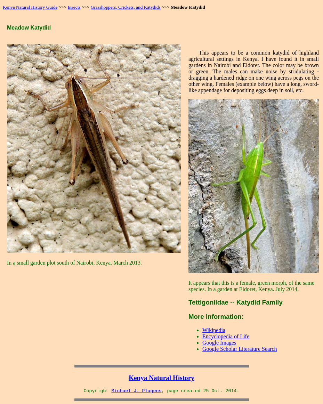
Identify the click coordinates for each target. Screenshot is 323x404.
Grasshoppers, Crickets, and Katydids (126, 7)
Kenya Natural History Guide (30, 7)
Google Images (219, 343)
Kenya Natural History (161, 377)
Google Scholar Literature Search (239, 349)
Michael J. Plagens (137, 391)
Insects (74, 7)
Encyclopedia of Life (225, 336)
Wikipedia (213, 330)
